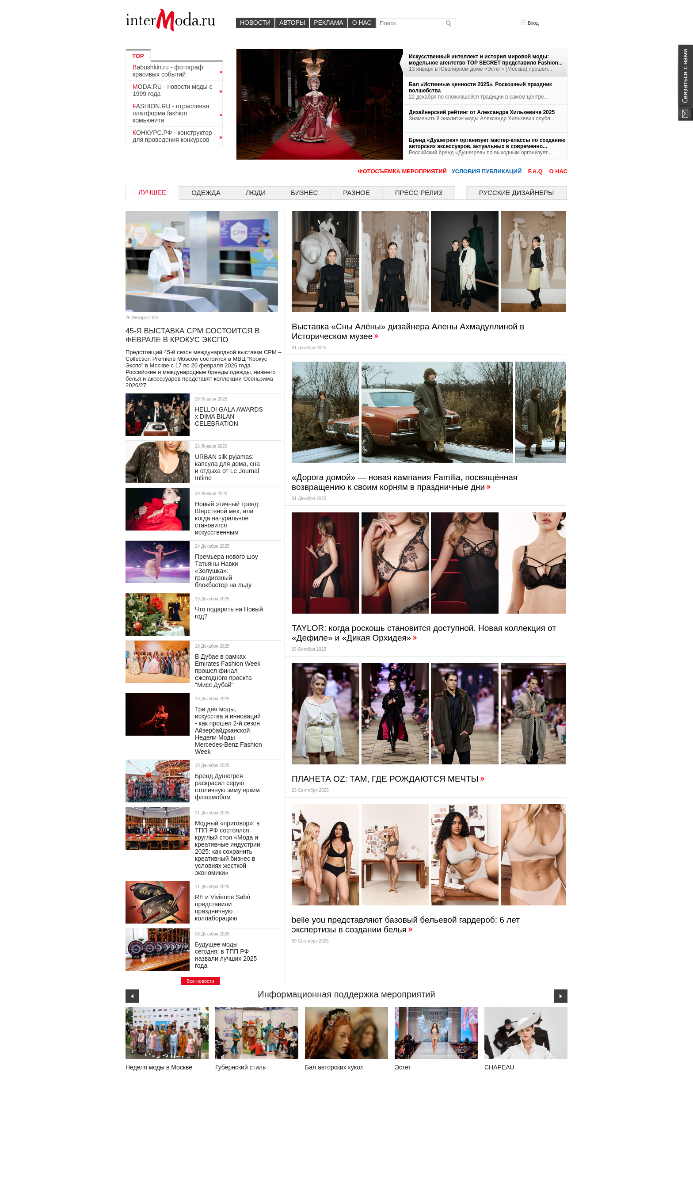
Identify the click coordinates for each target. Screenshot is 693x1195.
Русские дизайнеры (516, 192)
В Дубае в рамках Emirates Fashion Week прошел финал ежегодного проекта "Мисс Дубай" (227, 670)
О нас (362, 22)
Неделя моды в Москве (159, 1067)
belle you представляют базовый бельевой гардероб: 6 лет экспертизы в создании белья (406, 924)
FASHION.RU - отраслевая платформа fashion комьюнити (171, 113)
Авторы (292, 22)
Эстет (403, 1067)
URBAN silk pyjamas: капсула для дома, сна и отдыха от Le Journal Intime (227, 467)
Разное (356, 192)
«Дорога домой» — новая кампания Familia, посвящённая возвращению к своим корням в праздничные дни (405, 482)
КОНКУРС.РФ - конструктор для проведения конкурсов (172, 136)
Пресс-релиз (418, 192)
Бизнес (304, 192)
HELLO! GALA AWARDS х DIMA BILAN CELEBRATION (229, 416)
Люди (256, 192)
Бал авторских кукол (334, 1067)
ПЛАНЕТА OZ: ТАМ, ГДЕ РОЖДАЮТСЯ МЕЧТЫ (389, 778)
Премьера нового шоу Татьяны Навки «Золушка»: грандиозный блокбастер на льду (226, 570)
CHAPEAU (499, 1067)
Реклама (328, 22)
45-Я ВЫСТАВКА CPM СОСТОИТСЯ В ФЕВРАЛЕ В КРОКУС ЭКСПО (193, 335)
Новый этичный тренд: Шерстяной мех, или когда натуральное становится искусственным (227, 518)
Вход (530, 23)
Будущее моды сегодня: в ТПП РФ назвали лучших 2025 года (226, 955)
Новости (255, 22)
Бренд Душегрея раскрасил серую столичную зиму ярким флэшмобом (227, 786)
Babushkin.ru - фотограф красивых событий (168, 71)
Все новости (200, 981)
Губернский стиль (240, 1067)
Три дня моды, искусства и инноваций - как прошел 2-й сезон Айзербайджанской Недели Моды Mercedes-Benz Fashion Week (228, 730)
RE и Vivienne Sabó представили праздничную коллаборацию (222, 907)
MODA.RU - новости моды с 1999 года (173, 90)
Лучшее (152, 192)
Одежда (206, 192)
